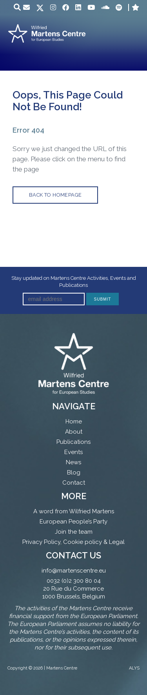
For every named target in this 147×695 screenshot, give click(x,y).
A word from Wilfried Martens (73, 511)
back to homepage (55, 195)
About (73, 431)
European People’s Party (73, 521)
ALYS (134, 668)
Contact (73, 482)
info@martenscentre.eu (74, 570)
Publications (73, 441)
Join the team (74, 531)
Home (73, 421)
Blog (73, 472)
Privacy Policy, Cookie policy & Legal (73, 541)
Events (73, 452)
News (73, 462)
